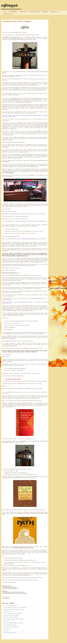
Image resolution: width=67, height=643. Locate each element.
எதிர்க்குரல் (9, 5)
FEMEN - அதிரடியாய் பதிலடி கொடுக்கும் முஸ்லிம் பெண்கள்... (14, 609)
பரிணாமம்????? (23, 11)
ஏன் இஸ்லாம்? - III (7, 628)
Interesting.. (45, 11)
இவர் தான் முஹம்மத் (34, 11)
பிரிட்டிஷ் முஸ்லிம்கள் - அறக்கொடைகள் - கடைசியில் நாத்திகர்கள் (15, 607)
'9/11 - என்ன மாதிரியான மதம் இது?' (10, 624)
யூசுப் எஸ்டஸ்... (7, 630)
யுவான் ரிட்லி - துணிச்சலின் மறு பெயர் (10, 632)
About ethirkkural (13, 11)
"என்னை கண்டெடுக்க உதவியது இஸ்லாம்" (11, 626)
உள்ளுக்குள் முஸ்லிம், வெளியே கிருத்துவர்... (17, 21)
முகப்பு (5, 11)
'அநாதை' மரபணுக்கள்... (8, 611)
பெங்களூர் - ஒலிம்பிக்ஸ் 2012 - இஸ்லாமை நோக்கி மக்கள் (14, 622)
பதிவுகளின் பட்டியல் (55, 11)
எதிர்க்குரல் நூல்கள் (8, 13)
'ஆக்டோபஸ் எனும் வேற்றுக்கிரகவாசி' (10, 605)
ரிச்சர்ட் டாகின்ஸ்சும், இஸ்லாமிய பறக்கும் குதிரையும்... (13, 613)
